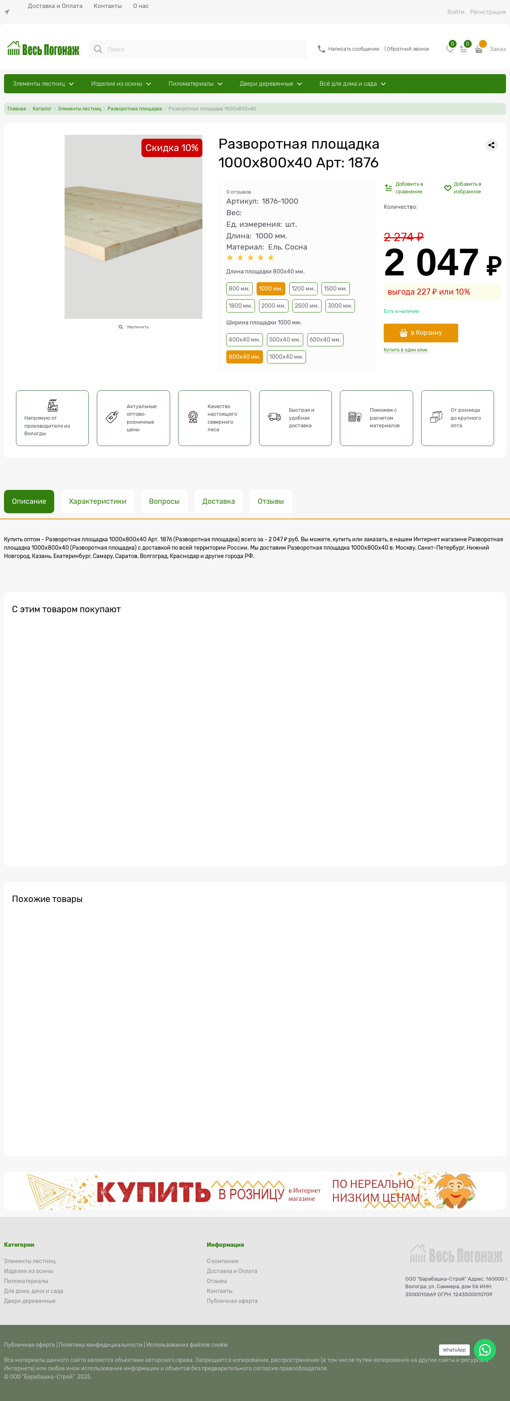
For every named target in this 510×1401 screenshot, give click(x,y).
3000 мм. (340, 306)
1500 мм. (335, 288)
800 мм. (239, 288)
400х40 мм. (245, 339)
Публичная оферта (29, 1345)
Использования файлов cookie (187, 1345)
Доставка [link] (218, 501)
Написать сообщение (353, 49)
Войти (456, 12)
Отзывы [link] (271, 501)
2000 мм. (273, 306)
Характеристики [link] (97, 501)
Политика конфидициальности (101, 1345)
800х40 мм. (245, 357)
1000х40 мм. (286, 357)
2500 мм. (307, 306)
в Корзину (426, 332)
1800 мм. (241, 306)
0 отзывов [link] (238, 192)
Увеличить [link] (138, 326)
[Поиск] (98, 49)
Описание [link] (29, 501)
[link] (9, 12)
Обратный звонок (408, 49)
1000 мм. (271, 288)
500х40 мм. (285, 339)
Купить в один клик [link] (406, 350)
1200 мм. (303, 288)
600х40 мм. (325, 339)
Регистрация (488, 12)
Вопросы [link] (164, 501)
